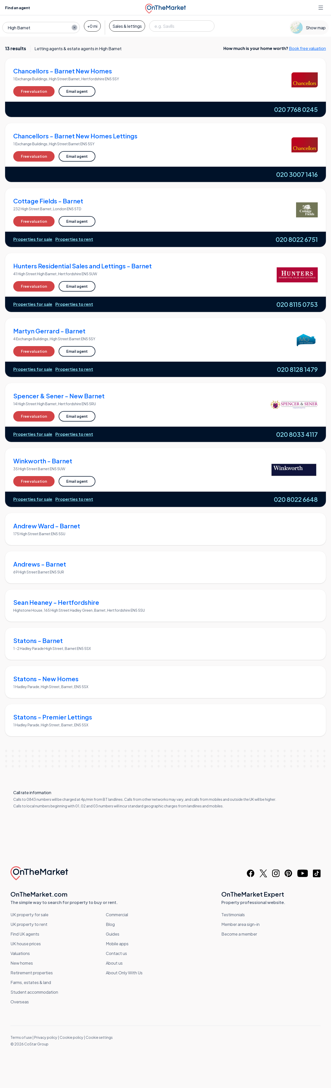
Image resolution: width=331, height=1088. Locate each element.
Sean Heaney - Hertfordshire (56, 602)
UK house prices (25, 943)
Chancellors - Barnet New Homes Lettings (75, 136)
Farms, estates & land (30, 982)
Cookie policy (71, 1037)
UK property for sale (29, 914)
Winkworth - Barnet (42, 461)
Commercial (117, 914)
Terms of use (21, 1037)
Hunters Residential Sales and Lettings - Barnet (82, 266)
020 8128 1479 (297, 369)
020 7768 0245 (296, 109)
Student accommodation (34, 992)
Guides (112, 934)
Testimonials (233, 914)
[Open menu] (321, 7)
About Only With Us (124, 972)
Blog (110, 924)
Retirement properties (31, 972)
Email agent (77, 91)
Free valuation (34, 91)
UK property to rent (28, 924)
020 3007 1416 (297, 174)
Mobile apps (117, 943)
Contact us (116, 953)
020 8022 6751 (297, 239)
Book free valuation (307, 48)
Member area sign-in (240, 924)
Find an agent (17, 7)
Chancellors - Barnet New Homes (62, 71)
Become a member (239, 934)
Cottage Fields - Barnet (48, 201)
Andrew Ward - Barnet (46, 526)
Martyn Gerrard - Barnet (49, 331)
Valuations (20, 953)
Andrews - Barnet (39, 564)
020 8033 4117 (297, 434)
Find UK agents (24, 934)
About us (114, 963)
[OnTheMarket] (165, 7)
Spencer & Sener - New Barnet (59, 396)
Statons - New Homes (46, 679)
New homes (21, 963)
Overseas (19, 1001)
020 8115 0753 (297, 304)
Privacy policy (45, 1037)
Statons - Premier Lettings (52, 717)
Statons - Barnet (38, 640)
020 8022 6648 (296, 499)
